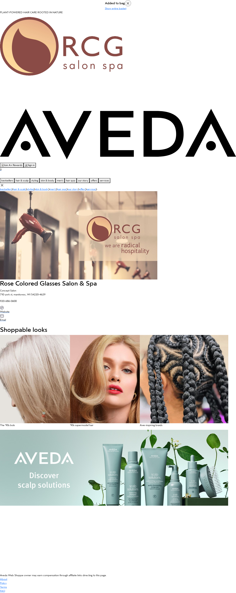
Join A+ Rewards (11, 165)
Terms (3, 587)
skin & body (47, 180)
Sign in (30, 165)
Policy (3, 583)
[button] (33, 382)
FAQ (2, 591)
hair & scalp (22, 180)
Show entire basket (115, 8)
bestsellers (7, 180)
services (104, 180)
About (3, 579)
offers (94, 180)
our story (83, 180)
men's (60, 180)
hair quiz (70, 180)
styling (34, 180)
